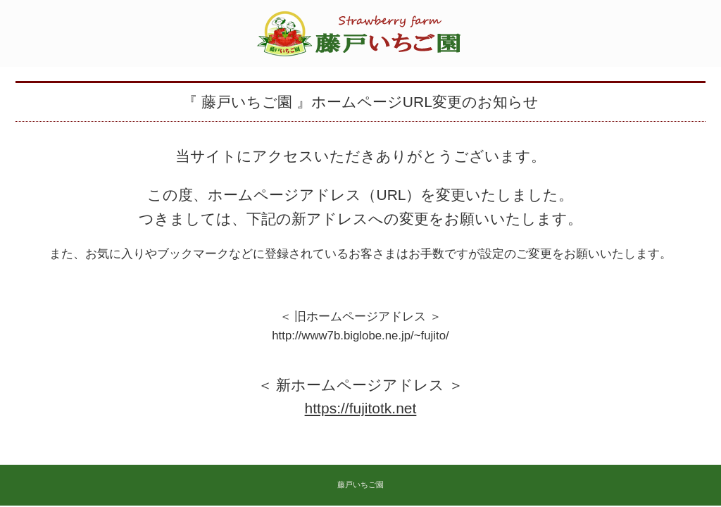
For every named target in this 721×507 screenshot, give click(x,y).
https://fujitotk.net (361, 408)
